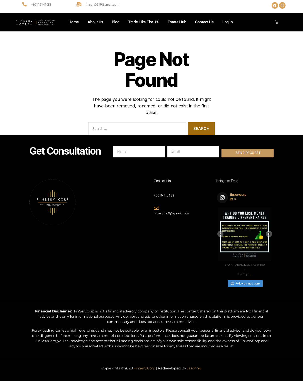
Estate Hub (177, 22)
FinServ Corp (144, 368)
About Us (95, 22)
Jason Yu (194, 368)
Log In (227, 22)
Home (73, 22)
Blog (115, 22)
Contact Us (204, 22)
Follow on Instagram (245, 283)
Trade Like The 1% (143, 22)
